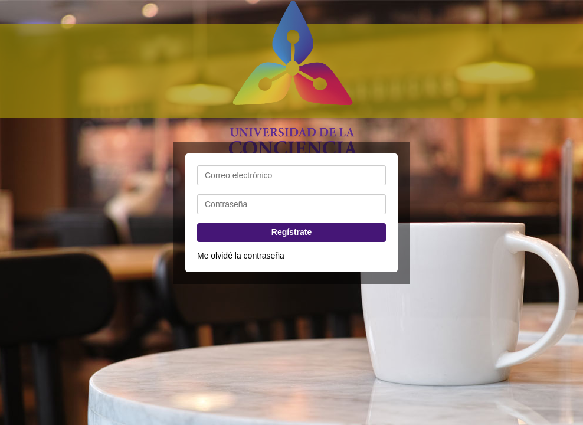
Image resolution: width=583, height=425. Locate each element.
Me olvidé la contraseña (240, 255)
